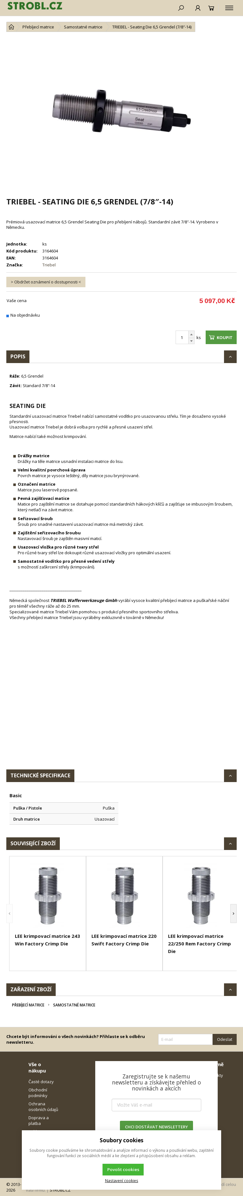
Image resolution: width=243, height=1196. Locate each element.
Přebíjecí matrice (28, 1005)
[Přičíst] (191, 334)
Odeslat (224, 1039)
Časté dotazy (41, 1081)
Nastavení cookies (121, 1180)
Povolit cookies (123, 1169)
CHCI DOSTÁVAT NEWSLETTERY (156, 1127)
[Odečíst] (191, 341)
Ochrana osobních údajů (43, 1106)
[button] (9, 913)
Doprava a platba (38, 1120)
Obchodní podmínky (37, 1092)
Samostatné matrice (74, 1005)
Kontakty (214, 1075)
